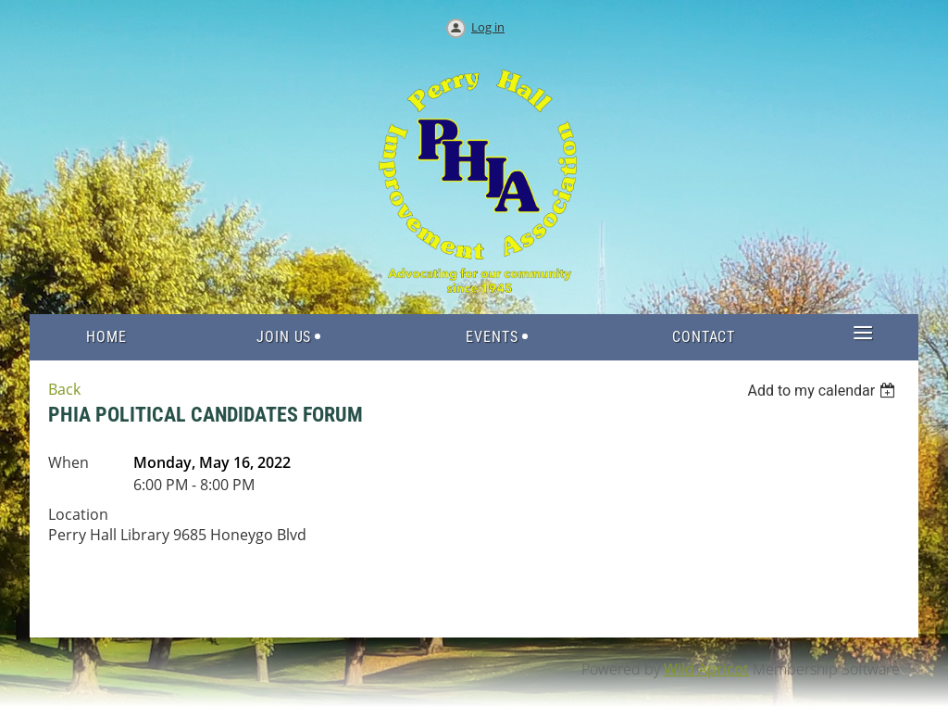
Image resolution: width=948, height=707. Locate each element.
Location (78, 514)
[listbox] (823, 390)
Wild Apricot (706, 669)
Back (64, 389)
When (68, 462)
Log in (488, 27)
